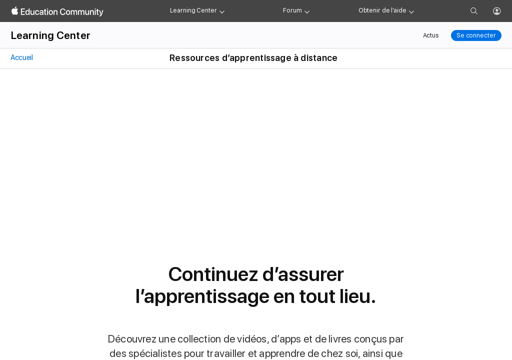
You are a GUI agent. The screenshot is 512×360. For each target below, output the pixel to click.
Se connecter (476, 35)
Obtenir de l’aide (382, 10)
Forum (292, 10)
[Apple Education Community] (58, 11)
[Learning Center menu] (222, 11)
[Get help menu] (411, 11)
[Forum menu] (307, 11)
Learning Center (193, 10)
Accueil (21, 57)
